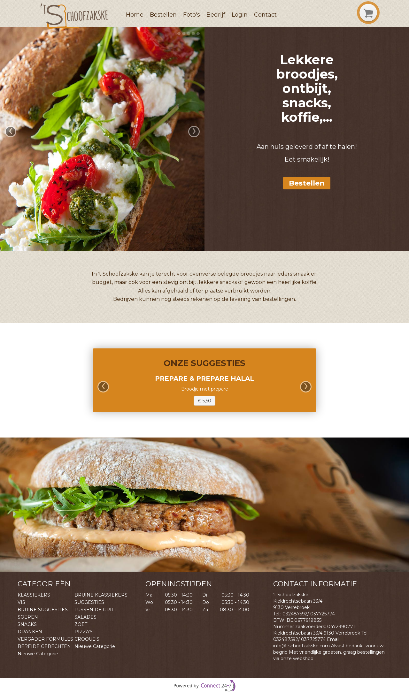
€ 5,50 (204, 401)
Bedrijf (215, 14)
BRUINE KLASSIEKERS (100, 595)
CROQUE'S (86, 639)
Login (240, 14)
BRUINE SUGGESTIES (43, 610)
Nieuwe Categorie (94, 646)
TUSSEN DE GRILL (95, 610)
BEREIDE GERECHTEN (44, 646)
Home (134, 14)
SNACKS (27, 624)
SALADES (85, 617)
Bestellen (163, 14)
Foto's (191, 14)
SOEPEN (28, 617)
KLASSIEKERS (34, 595)
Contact (265, 14)
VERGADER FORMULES (45, 639)
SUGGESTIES (89, 602)
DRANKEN (30, 632)
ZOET (80, 624)
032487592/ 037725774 (308, 614)
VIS (21, 602)
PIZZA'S (83, 632)
